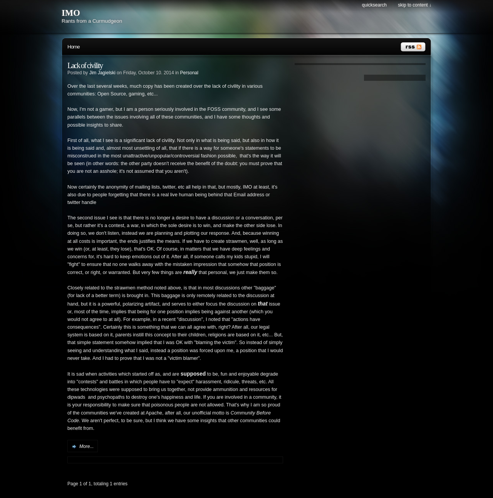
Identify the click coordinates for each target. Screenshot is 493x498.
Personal (189, 72)
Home (73, 47)
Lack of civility (84, 65)
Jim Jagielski (102, 72)
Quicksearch (374, 5)
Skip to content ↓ (414, 5)
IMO (71, 13)
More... (86, 446)
